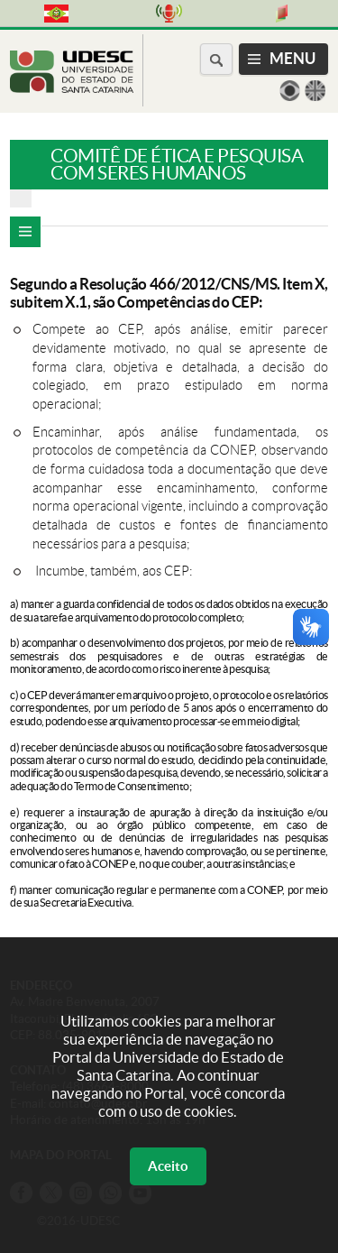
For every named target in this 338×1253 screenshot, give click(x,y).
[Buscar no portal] (216, 59)
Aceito (168, 1166)
